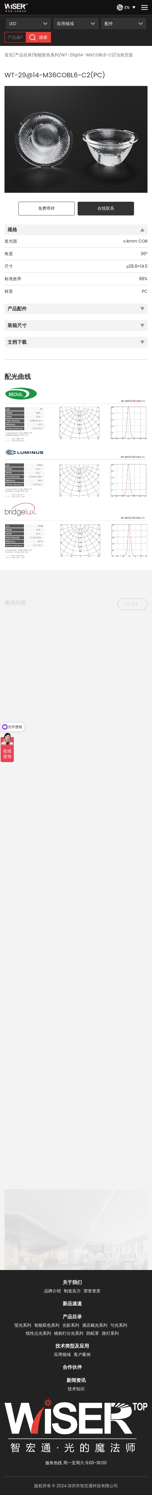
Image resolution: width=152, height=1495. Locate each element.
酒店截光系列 (94, 1325)
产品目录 (23, 55)
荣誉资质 (92, 1291)
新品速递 (72, 1303)
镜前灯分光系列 (68, 1333)
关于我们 (72, 1282)
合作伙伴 (72, 1367)
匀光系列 (118, 1325)
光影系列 (70, 1325)
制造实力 (72, 1291)
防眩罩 (92, 1333)
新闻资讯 (76, 1380)
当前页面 (124, 55)
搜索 (38, 37)
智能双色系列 (46, 55)
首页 (8, 55)
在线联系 (105, 208)
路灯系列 (110, 1333)
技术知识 (76, 1389)
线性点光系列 (38, 1333)
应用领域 (62, 1354)
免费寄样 (46, 208)
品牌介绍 (52, 1291)
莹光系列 (22, 1325)
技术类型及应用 (72, 1346)
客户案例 (82, 1354)
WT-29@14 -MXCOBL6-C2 (87, 55)
